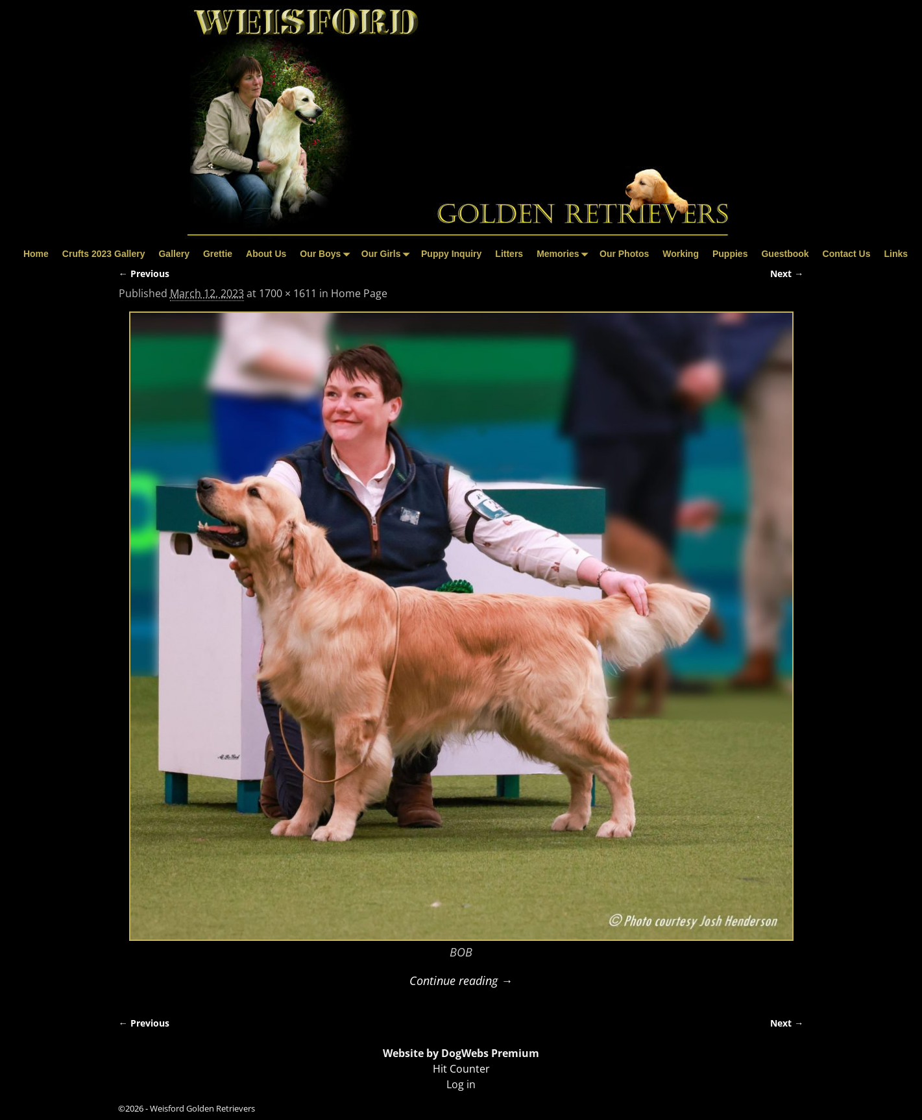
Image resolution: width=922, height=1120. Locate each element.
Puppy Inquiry (451, 254)
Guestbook (784, 254)
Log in (461, 1084)
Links (896, 254)
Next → (786, 273)
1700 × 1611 (288, 293)
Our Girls (388, 254)
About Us (266, 254)
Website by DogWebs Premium (461, 1053)
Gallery (173, 254)
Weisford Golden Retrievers (202, 1108)
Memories (564, 254)
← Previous (144, 273)
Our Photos (624, 254)
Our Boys (327, 254)
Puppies (729, 254)
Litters (509, 254)
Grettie (217, 254)
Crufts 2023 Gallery (103, 254)
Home (36, 254)
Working (680, 254)
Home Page (359, 293)
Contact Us (847, 254)
